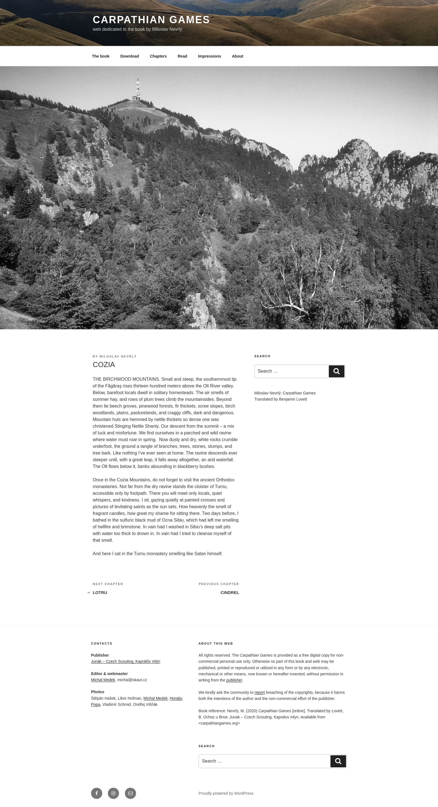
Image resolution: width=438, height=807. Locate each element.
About (237, 56)
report (259, 692)
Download (129, 56)
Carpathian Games (151, 19)
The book (101, 56)
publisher (234, 680)
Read (182, 56)
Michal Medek (103, 680)
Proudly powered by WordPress (226, 793)
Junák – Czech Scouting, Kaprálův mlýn (125, 661)
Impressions (209, 56)
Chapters (158, 56)
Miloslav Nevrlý (118, 356)
